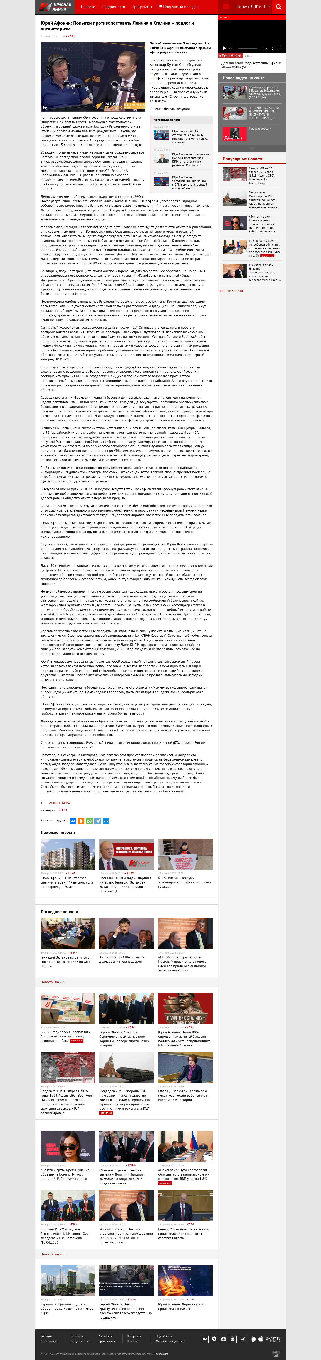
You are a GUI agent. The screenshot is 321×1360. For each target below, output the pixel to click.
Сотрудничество (79, 1341)
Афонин (54, 803)
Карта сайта (162, 1354)
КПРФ (65, 803)
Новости (88, 7)
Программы (142, 7)
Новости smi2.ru (53, 982)
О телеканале (49, 1341)
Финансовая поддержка (170, 1341)
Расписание (105, 1336)
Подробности (113, 7)
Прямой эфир (106, 1341)
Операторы (76, 1336)
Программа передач (179, 7)
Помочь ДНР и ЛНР (253, 7)
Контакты (46, 1336)
